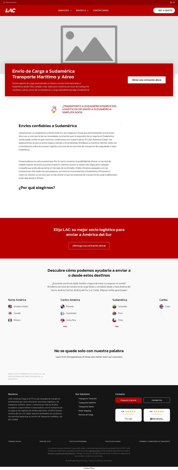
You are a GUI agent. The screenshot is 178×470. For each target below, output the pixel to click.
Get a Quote (164, 10)
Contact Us (157, 400)
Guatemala (68, 313)
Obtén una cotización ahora (146, 80)
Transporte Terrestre (87, 399)
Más (64, 326)
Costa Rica (68, 320)
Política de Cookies (113, 441)
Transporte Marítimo (87, 403)
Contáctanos (101, 10)
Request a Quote (128, 400)
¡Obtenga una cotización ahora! (88, 245)
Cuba (164, 306)
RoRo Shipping (84, 411)
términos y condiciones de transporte (61, 454)
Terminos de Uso (14, 441)
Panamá (67, 306)
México (14, 320)
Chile (117, 320)
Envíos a (81, 10)
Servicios (63, 10)
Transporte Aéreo (86, 407)
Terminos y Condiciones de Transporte (154, 441)
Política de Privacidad (78, 441)
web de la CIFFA (94, 451)
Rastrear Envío (11, 2)
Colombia (119, 306)
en (174, 2)
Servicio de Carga (85, 415)
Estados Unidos (18, 306)
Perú (117, 313)
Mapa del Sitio (45, 441)
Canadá (14, 313)
